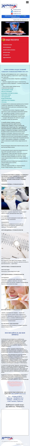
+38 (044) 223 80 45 (17, 9)
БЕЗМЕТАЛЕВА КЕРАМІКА (9, 50)
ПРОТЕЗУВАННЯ (7, 47)
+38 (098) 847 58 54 (17, 11)
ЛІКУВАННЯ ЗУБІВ (7, 44)
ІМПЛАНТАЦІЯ (6, 52)
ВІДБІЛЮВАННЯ (7, 57)
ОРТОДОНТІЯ (6, 55)
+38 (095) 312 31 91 (17, 13)
